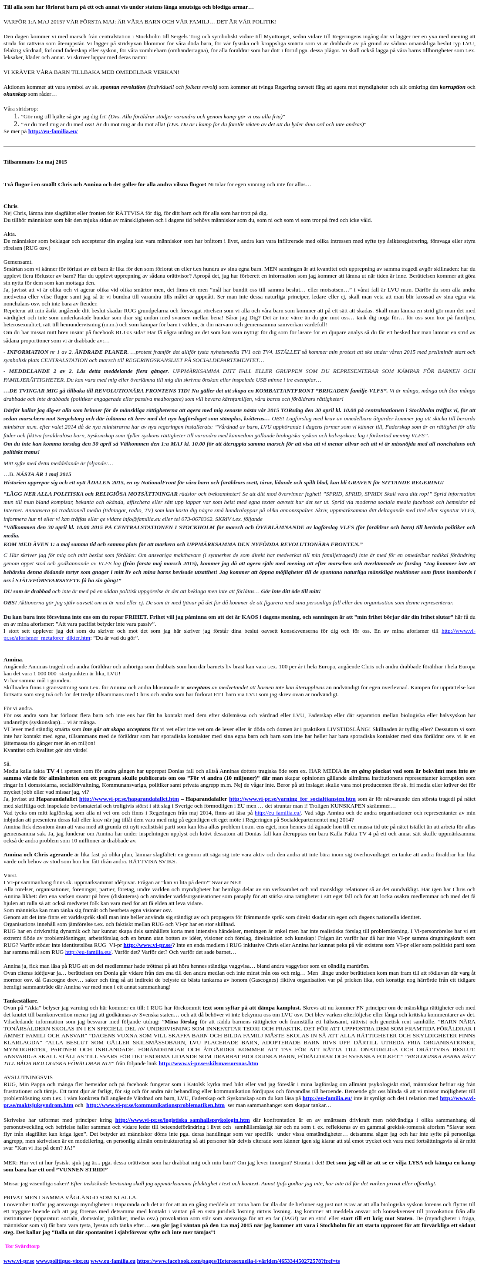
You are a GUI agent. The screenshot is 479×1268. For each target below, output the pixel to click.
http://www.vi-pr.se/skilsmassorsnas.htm (208, 1063)
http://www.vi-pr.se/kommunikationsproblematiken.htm (155, 1105)
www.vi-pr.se (18, 1261)
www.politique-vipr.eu (62, 1261)
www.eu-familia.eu (113, 1261)
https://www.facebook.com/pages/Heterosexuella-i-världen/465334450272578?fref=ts (238, 1261)
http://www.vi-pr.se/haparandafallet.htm (129, 798)
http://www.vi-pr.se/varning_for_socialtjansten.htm (292, 798)
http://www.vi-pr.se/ (148, 945)
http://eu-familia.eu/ (53, 131)
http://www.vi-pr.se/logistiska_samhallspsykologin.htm (182, 1120)
